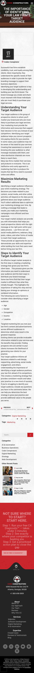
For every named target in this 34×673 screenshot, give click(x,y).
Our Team (15, 608)
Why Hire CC (17, 613)
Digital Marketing (19, 416)
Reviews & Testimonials (17, 635)
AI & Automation (14, 626)
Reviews (15, 610)
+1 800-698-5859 (17, 593)
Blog (9, 638)
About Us (15, 603)
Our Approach (17, 606)
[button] (17, 419)
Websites (11, 619)
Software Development (17, 622)
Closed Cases (13, 633)
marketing (11, 422)
